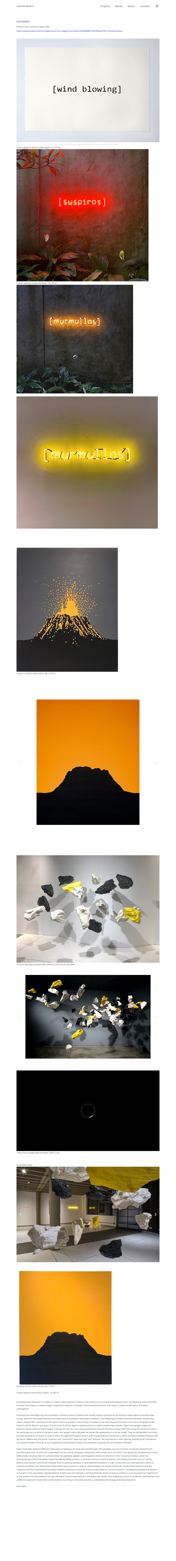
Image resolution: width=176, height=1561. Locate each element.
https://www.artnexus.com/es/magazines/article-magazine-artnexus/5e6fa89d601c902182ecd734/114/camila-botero (69, 31)
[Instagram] (157, 6)
